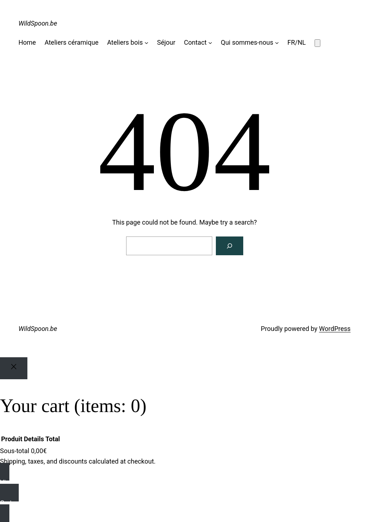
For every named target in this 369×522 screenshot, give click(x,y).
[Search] (229, 245)
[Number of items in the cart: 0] (317, 43)
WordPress (334, 328)
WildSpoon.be (37, 23)
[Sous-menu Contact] (210, 43)
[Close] (13, 368)
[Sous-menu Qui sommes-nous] (277, 43)
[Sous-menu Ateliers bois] (146, 43)
